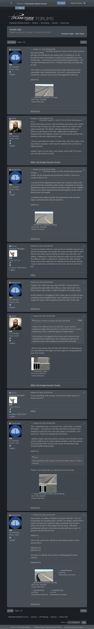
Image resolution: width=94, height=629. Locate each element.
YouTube (58, 627)
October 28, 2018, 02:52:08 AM (42, 246)
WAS (13, 118)
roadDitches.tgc (56, 590)
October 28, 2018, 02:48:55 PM (44, 423)
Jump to (63, 622)
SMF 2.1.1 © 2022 (16, 627)
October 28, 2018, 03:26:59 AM (42, 282)
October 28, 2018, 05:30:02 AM (42, 392)
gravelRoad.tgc (37, 590)
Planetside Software (39, 627)
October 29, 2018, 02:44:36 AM (44, 515)
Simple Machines (25, 627)
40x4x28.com (35, 111)
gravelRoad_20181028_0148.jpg (44, 225)
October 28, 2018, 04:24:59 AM (44, 316)
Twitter (47, 627)
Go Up (10, 611)
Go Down (11, 42)
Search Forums (78, 3)
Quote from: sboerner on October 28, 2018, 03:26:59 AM (52, 321)
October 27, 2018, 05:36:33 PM (44, 49)
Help (66, 627)
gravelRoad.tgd (65, 570)
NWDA (33, 162)
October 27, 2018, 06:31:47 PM (42, 118)
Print (83, 42)
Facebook (52, 627)
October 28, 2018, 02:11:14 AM (44, 169)
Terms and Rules (72, 627)
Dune (14, 246)
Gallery (33, 275)
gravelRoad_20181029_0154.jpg (44, 582)
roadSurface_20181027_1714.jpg (44, 97)
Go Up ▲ (80, 627)
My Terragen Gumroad (45, 162)
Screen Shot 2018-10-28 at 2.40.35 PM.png (47, 494)
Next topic (80, 34)
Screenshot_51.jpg (39, 371)
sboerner (15, 49)
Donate (57, 162)
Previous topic (67, 34)
